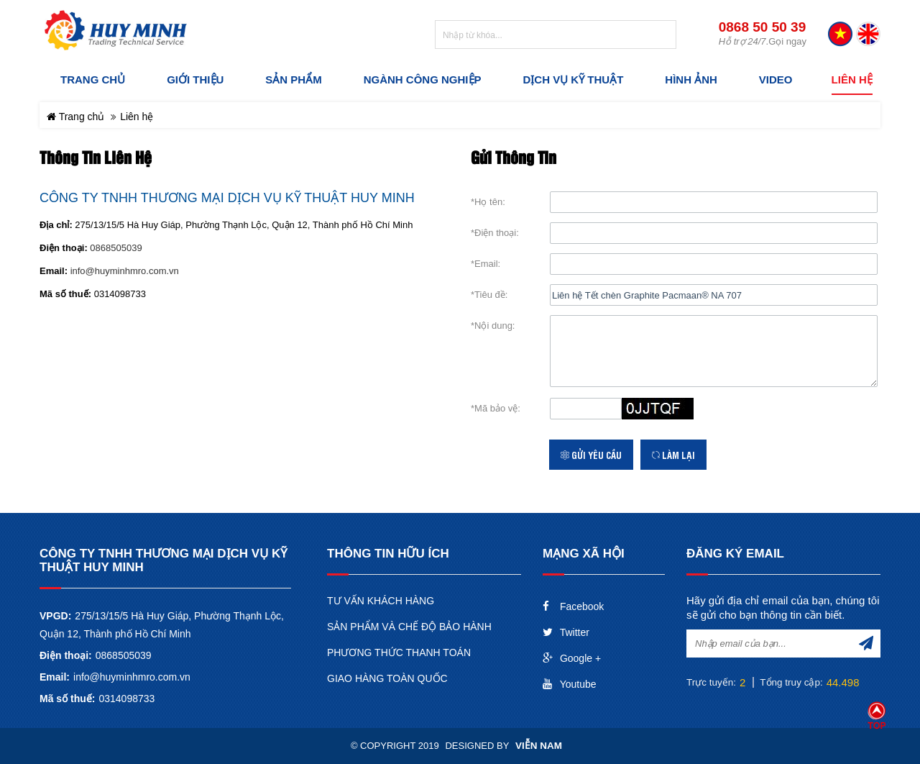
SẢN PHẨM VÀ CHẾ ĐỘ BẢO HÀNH (409, 626)
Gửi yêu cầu (591, 454)
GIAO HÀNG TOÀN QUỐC (387, 678)
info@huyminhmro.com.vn (124, 270)
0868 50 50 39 (762, 27)
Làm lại (673, 454)
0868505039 (116, 247)
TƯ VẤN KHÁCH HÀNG (380, 600)
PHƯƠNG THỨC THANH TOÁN (399, 652)
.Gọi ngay (762, 41)
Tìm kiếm (664, 35)
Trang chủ (75, 116)
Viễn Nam (538, 745)
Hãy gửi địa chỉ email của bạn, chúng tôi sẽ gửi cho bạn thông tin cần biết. (782, 607)
